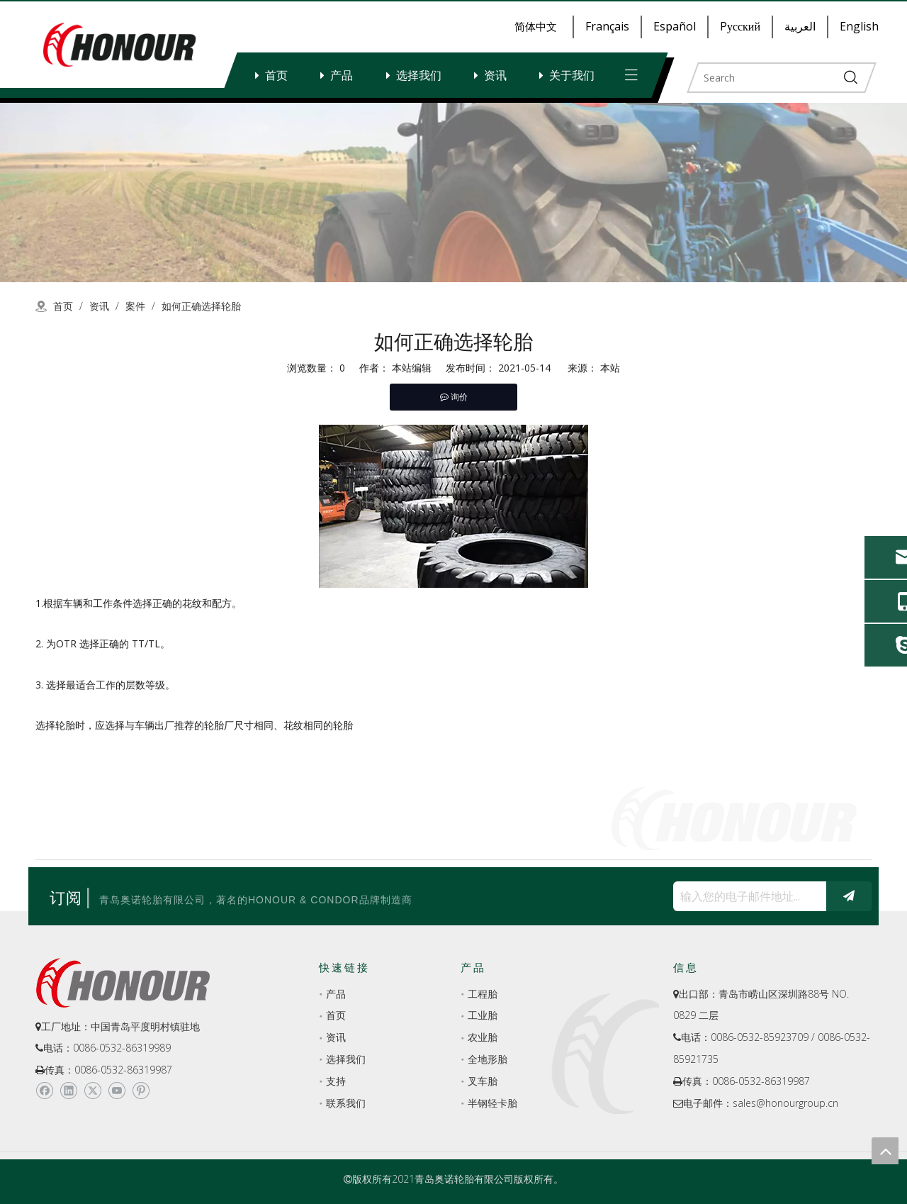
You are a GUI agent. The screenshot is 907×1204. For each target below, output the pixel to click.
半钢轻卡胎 (492, 1103)
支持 (336, 1081)
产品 (341, 75)
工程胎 (482, 993)
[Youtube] (116, 1090)
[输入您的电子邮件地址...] (746, 896)
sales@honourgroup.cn (785, 1103)
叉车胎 (482, 1081)
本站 (610, 367)
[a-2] (453, 192)
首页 (276, 75)
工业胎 (482, 1015)
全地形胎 (487, 1059)
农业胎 (482, 1037)
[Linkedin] (68, 1090)
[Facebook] (44, 1090)
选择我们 (418, 75)
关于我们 (572, 75)
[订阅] (849, 896)
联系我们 (346, 1103)
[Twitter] (92, 1090)
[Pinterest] (141, 1090)
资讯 (495, 75)
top (885, 1150)
